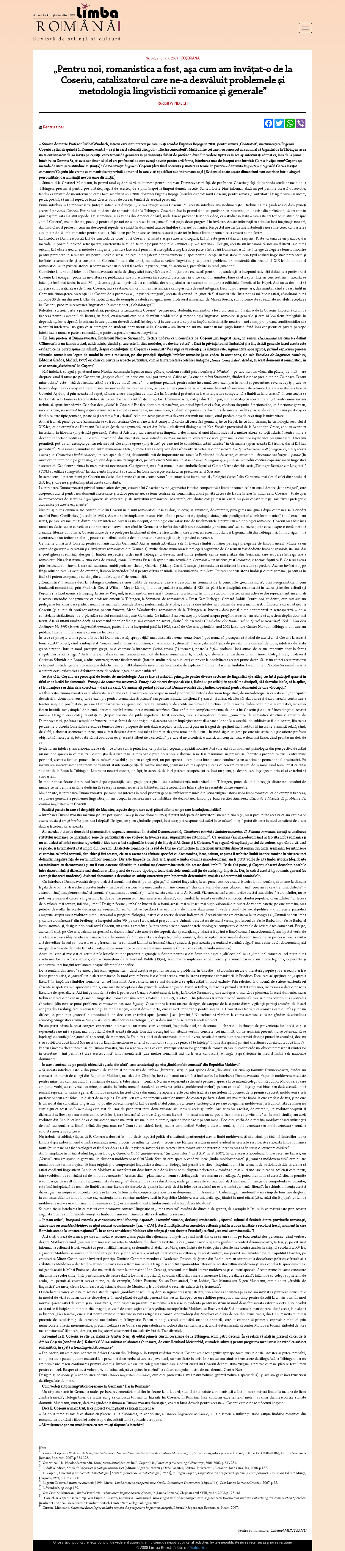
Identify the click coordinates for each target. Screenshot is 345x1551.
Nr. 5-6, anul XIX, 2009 (162, 58)
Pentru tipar (51, 127)
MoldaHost (199, 1548)
